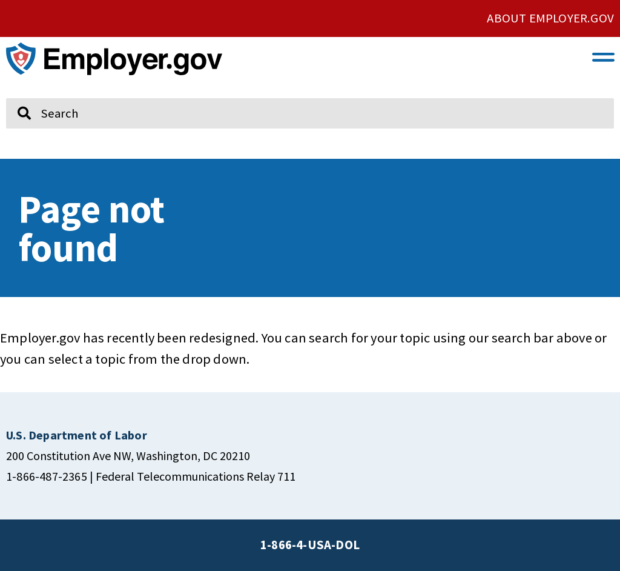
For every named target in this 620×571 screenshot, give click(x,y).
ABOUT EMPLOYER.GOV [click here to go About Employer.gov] (550, 18)
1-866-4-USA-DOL (310, 545)
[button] (604, 56)
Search (15, 93)
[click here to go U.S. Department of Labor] (76, 434)
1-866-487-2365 (46, 476)
